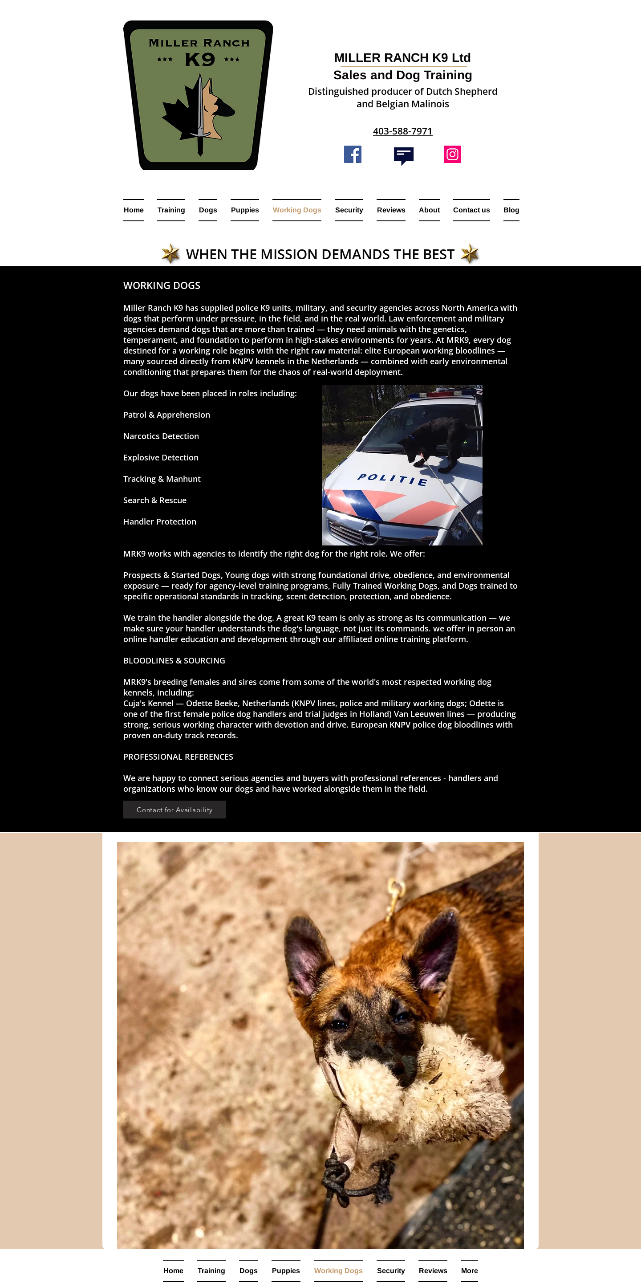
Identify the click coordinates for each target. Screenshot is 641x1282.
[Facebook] (352, 154)
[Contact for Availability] (174, 809)
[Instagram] (452, 154)
